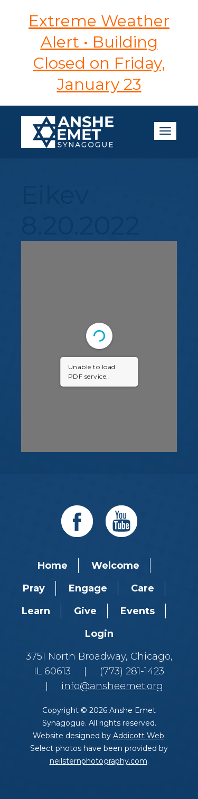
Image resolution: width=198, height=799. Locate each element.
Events (137, 611)
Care (142, 588)
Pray (34, 588)
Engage (88, 588)
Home (52, 565)
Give (85, 611)
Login (99, 634)
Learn (36, 611)
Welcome (115, 565)
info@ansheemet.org (112, 686)
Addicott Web (138, 735)
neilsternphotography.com (98, 761)
